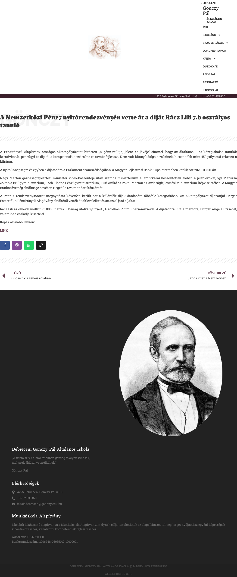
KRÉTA (209, 58)
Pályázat (209, 74)
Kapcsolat (210, 90)
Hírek (204, 27)
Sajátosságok (216, 43)
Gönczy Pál (210, 10)
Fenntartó (210, 82)
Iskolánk (212, 35)
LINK (4, 230)
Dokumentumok (214, 51)
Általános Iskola (214, 20)
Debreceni (207, 3)
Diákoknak (210, 66)
